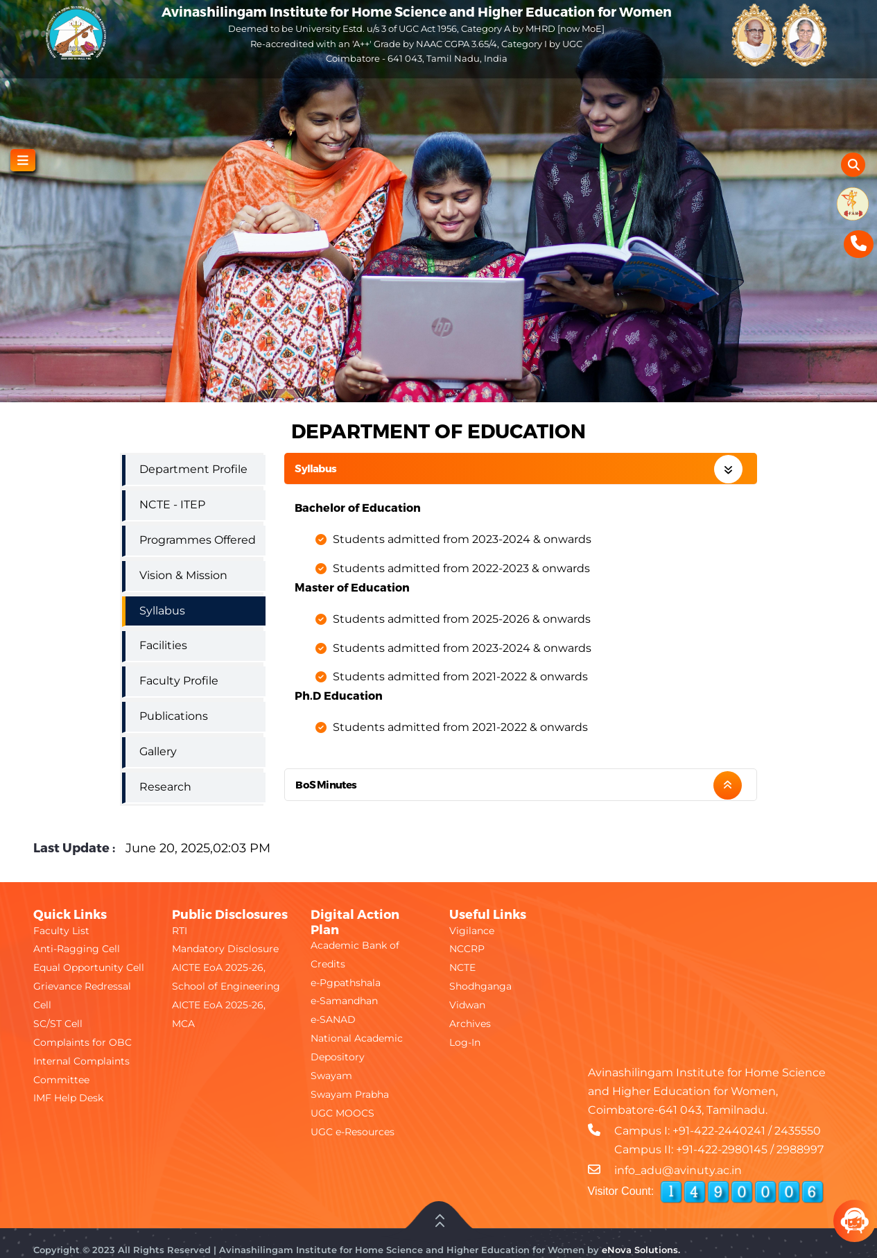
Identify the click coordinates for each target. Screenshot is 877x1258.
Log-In (464, 1042)
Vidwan (467, 1005)
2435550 (797, 1130)
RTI (179, 930)
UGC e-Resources (352, 1132)
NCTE (462, 967)
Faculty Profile (178, 680)
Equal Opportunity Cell (88, 967)
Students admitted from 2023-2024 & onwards (462, 539)
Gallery (158, 751)
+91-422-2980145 (721, 1149)
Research (165, 786)
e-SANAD (333, 1019)
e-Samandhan (344, 1000)
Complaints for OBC (82, 1042)
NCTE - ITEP (172, 504)
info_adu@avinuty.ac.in (678, 1170)
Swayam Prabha (350, 1094)
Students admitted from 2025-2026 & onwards (462, 619)
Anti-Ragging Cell (76, 948)
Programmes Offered (197, 539)
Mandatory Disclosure (225, 948)
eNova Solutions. (641, 1249)
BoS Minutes (325, 784)
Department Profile (193, 469)
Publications (173, 716)
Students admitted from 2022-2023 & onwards (461, 568)
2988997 (800, 1149)
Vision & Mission (183, 575)
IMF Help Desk (68, 1098)
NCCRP (467, 948)
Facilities (163, 645)
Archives (470, 1023)
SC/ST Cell (58, 1023)
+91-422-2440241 (718, 1130)
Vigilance (471, 930)
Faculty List (61, 930)
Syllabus (315, 468)
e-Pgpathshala (346, 982)
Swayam (331, 1075)
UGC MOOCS (342, 1113)
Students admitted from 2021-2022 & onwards (460, 676)
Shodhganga (480, 986)
